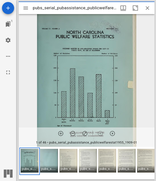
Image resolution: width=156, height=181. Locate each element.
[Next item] (112, 133)
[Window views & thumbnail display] (123, 8)
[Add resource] (8, 8)
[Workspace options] (8, 56)
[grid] (86, 163)
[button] (30, 161)
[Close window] (147, 8)
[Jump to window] (8, 24)
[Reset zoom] (85, 133)
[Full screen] (8, 72)
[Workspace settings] (8, 40)
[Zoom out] (73, 133)
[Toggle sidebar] (26, 8)
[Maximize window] (135, 8)
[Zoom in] (61, 133)
